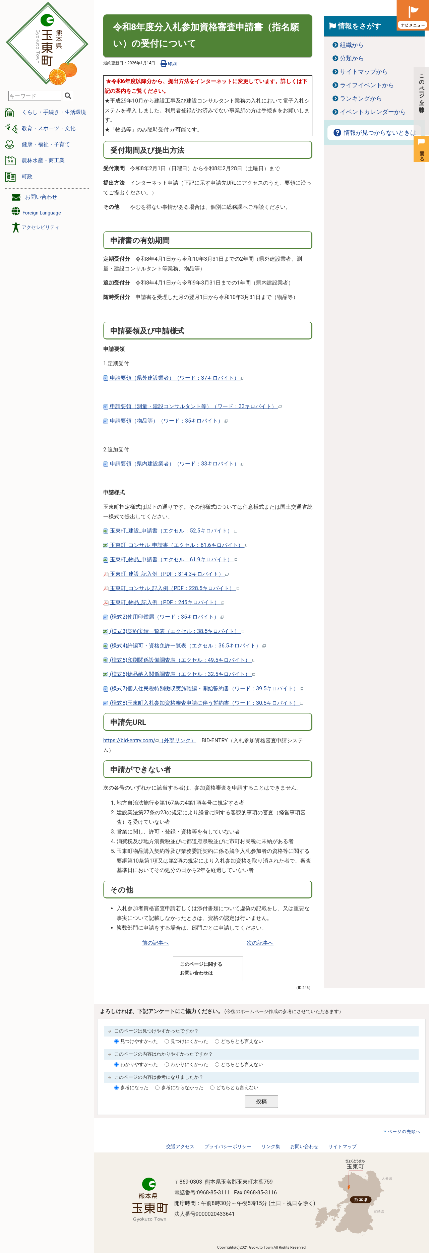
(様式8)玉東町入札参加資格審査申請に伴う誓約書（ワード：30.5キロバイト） (203, 703)
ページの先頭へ (404, 1131)
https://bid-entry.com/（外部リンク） (149, 740)
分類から (352, 58)
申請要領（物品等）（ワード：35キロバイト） (165, 421)
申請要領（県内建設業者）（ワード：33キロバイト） (173, 463)
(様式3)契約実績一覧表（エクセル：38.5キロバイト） (173, 631)
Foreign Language (35, 211)
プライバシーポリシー (227, 1146)
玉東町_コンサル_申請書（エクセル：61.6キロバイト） (175, 545)
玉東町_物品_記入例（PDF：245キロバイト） (163, 602)
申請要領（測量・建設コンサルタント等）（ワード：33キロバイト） (192, 406)
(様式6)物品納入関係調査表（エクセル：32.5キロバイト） (179, 674)
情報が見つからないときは (374, 132)
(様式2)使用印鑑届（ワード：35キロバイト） (163, 617)
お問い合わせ (41, 197)
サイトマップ (342, 1146)
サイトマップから (364, 71)
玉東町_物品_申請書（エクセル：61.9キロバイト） (170, 559)
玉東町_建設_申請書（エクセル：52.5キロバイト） (170, 530)
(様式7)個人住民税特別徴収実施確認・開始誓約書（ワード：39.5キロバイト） (203, 688)
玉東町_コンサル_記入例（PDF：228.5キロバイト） (171, 588)
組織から (352, 45)
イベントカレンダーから (373, 112)
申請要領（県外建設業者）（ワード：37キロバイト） (173, 378)
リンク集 (270, 1146)
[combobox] (35, 96)
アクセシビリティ (40, 227)
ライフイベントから (367, 85)
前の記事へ (155, 943)
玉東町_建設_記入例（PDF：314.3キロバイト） (166, 574)
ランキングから (361, 98)
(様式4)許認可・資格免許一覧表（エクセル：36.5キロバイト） (184, 645)
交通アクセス (180, 1146)
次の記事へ (260, 943)
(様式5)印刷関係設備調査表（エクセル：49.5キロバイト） (179, 660)
